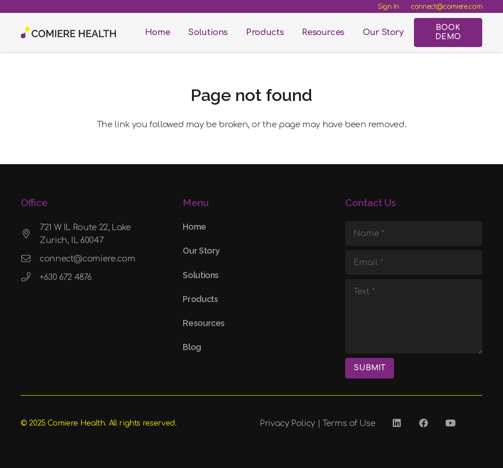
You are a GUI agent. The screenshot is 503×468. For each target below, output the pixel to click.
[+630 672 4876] (30, 277)
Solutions (201, 275)
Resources (204, 323)
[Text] (413, 316)
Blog (192, 347)
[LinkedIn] (396, 423)
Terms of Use (349, 423)
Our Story (201, 250)
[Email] (413, 262)
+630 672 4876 (65, 277)
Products (200, 299)
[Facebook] (423, 423)
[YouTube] (450, 423)
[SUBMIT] (369, 368)
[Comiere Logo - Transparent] (68, 32)
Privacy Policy (287, 423)
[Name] (413, 233)
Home (194, 226)
